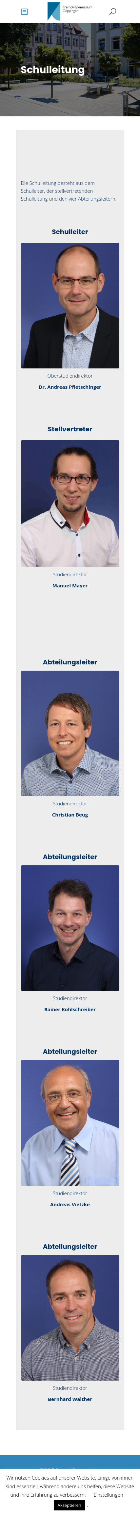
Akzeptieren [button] (69, 1505)
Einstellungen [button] (108, 1494)
